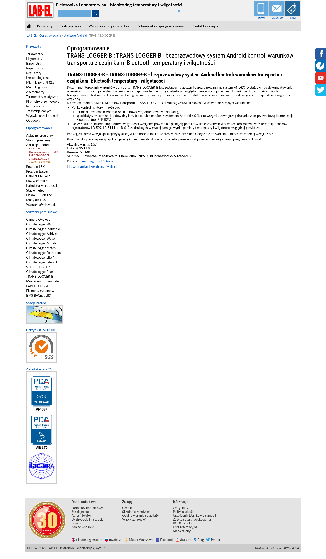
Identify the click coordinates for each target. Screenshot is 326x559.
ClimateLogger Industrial (43, 229)
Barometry (33, 63)
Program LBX (35, 166)
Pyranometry (35, 106)
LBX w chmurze (37, 181)
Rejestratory (34, 68)
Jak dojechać (80, 512)
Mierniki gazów (36, 87)
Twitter (213, 540)
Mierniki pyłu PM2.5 (40, 82)
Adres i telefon (82, 515)
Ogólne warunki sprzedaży (140, 515)
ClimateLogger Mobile (41, 243)
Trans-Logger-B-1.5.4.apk (96, 161)
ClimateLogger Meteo (41, 248)
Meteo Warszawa (139, 540)
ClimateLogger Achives (41, 234)
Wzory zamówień (134, 519)
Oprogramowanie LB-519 (43, 152)
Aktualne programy (39, 135)
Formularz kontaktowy (87, 508)
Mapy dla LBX (36, 200)
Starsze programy (38, 140)
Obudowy (33, 120)
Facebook (164, 540)
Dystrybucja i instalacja (87, 519)
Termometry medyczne (42, 97)
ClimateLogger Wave (40, 238)
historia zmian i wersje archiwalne (92, 166)
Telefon (261, 18)
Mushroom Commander (43, 281)
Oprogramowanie (39, 128)
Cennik (293, 18)
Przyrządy (45, 26)
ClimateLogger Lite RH (41, 262)
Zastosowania (70, 26)
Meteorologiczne (37, 78)
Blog (199, 540)
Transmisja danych (39, 111)
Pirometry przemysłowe (42, 101)
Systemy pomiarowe (41, 212)
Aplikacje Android (38, 145)
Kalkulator (35, 148)
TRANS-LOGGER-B (39, 162)
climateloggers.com (87, 540)
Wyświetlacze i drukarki (42, 116)
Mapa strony (182, 531)
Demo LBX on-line (39, 195)
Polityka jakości (183, 512)
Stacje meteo (35, 190)
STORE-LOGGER (39, 158)
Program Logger (37, 171)
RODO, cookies (183, 523)
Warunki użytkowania (41, 204)
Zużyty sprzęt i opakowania (192, 519)
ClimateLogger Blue (39, 272)
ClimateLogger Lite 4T (41, 257)
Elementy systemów (40, 291)
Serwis (76, 523)
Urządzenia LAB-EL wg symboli (194, 515)
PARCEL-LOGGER (39, 155)
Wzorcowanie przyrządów (109, 26)
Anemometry (35, 92)
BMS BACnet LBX (38, 295)
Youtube (183, 540)
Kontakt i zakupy (205, 26)
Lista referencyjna (185, 527)
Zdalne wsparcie (83, 527)
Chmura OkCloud (38, 176)
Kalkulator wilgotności (41, 185)
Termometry (34, 54)
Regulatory (33, 73)
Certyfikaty (180, 508)
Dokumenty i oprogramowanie (161, 26)
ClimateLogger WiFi (39, 224)
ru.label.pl (113, 540)
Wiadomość (277, 18)
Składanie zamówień (136, 512)
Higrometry (34, 59)
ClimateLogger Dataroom (43, 253)
